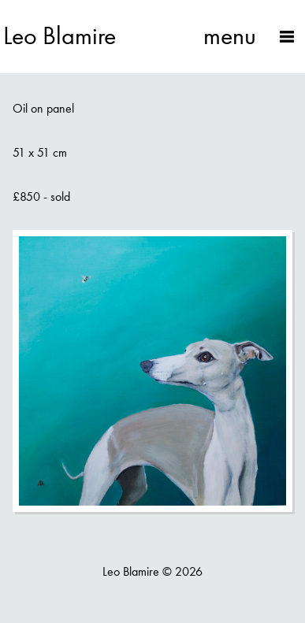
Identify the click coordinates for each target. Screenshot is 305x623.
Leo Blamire (59, 36)
